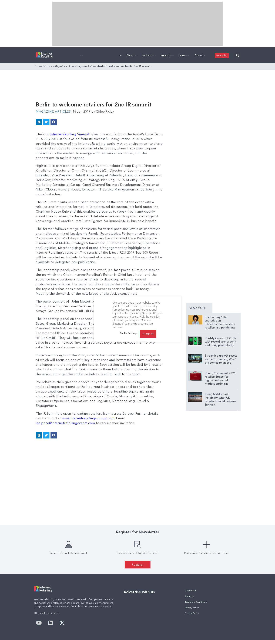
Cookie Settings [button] (128, 333)
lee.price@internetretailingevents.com (65, 423)
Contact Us (190, 590)
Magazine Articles (64, 66)
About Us (189, 596)
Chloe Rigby (102, 111)
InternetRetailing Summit (69, 134)
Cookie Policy (192, 613)
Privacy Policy (192, 607)
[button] (237, 55)
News (131, 55)
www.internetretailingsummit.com (88, 418)
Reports (166, 55)
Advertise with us (139, 591)
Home (49, 66)
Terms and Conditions (196, 602)
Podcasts (148, 55)
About (199, 55)
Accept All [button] (148, 333)
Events (183, 55)
